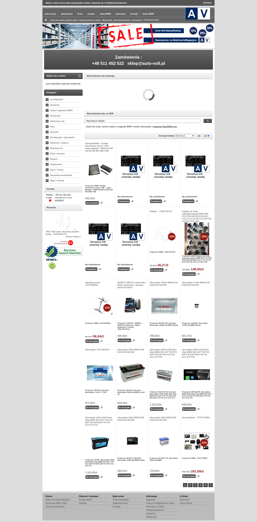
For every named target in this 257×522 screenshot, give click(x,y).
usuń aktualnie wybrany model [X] (63, 83)
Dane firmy (184, 500)
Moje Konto (107, 20)
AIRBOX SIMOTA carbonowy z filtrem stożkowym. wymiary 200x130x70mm (131, 285)
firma (80, 14)
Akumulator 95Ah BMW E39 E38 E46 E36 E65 (130, 418)
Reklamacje (151, 517)
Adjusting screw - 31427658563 (93, 283)
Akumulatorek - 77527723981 (196, 417)
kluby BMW (148, 14)
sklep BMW (105, 14)
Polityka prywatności (155, 510)
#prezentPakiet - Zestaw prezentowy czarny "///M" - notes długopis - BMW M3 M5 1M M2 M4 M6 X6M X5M (99, 147)
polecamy (121, 14)
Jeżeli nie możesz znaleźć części (64, 20)
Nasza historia (186, 503)
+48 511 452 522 (108, 63)
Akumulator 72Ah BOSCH (97, 349)
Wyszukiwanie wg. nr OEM (100, 113)
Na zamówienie (125, 196)
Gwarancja (151, 513)
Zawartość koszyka (122, 20)
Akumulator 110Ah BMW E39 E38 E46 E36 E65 (196, 283)
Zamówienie (137, 20)
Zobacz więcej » (73, 236)
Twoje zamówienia (121, 500)
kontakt (134, 14)
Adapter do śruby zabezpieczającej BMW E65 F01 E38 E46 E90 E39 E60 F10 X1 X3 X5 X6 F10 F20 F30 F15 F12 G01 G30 (196, 216)
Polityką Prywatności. (116, 3)
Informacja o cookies (155, 506)
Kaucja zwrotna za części (90, 20)
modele (91, 14)
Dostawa (83, 503)
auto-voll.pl (50, 14)
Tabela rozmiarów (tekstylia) (57, 500)
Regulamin (151, 500)
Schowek (117, 506)
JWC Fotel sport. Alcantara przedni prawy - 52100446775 (62, 232)
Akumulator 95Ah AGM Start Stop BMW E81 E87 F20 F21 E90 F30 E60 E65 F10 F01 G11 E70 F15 (163, 353)
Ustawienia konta (120, 503)
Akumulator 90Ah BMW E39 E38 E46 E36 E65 (130, 350)
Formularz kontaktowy (55, 506)
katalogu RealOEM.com (165, 126)
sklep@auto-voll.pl (146, 63)
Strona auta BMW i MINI (56, 503)
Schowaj (207, 3)
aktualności (67, 14)
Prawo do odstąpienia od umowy (160, 503)
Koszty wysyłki (85, 500)
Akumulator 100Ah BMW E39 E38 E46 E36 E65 (163, 283)
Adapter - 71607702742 (161, 211)
